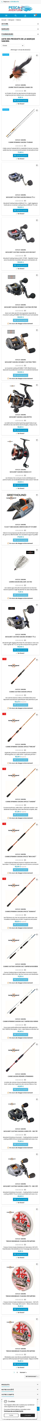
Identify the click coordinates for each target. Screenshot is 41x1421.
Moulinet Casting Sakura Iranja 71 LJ (20, 197)
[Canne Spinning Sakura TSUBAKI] (20, 110)
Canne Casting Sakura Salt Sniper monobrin (20, 966)
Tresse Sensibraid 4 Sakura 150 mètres (20, 1241)
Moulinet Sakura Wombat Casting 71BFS (20, 362)
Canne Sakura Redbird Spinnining (20, 1076)
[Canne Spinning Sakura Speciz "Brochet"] (20, 824)
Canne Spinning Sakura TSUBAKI (20, 142)
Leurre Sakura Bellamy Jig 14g (20, 582)
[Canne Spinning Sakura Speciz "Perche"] (20, 714)
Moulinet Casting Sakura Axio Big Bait (20, 252)
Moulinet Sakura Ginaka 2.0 (20, 472)
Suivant (23, 1372)
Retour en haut (32, 1376)
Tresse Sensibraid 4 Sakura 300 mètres (20, 1296)
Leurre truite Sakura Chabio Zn (20, 87)
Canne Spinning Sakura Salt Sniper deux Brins (20, 1021)
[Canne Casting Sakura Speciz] (20, 659)
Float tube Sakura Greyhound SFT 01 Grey (20, 527)
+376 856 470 (14, 1)
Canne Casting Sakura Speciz (20, 692)
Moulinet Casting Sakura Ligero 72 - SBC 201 (20, 1186)
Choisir (13, 45)
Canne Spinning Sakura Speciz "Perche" (20, 747)
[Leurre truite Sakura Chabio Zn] (20, 55)
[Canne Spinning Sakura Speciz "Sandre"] (20, 769)
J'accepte (27, 1415)
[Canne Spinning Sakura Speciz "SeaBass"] (20, 879)
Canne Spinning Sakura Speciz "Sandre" (20, 802)
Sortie (11, 1415)
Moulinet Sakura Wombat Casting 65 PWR (20, 307)
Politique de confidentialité (13, 1411)
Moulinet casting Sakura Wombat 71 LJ (20, 637)
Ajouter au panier (20, 100)
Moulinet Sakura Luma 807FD (20, 417)
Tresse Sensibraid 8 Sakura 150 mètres (20, 1351)
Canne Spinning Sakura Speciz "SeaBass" (20, 911)
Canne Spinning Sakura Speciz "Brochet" (20, 857)
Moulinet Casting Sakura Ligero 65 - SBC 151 (21, 1131)
